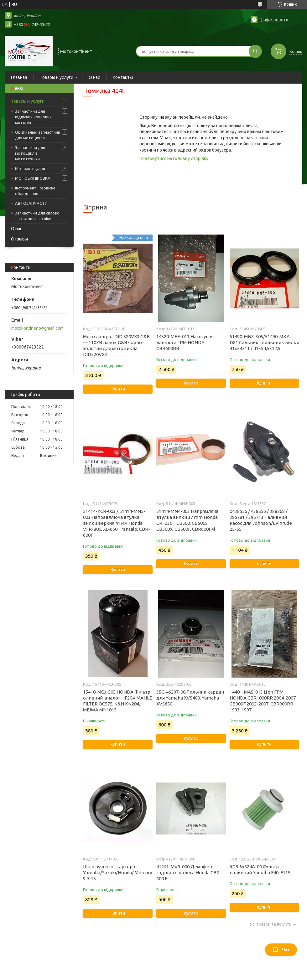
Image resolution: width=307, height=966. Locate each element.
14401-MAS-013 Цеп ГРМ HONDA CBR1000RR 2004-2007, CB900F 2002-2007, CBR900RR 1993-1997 (263, 700)
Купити (118, 388)
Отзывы (19, 238)
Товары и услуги (56, 77)
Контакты (123, 77)
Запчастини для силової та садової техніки (38, 216)
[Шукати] (255, 51)
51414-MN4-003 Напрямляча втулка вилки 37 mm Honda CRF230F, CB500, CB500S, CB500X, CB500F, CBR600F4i (187, 520)
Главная (19, 77)
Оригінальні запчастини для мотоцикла (37, 135)
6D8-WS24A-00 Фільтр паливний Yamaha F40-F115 (260, 869)
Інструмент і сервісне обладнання (35, 191)
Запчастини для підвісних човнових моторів (33, 117)
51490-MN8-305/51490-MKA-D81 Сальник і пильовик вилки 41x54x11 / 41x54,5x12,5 (264, 342)
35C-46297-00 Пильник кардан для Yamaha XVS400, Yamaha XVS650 (190, 697)
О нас (94, 77)
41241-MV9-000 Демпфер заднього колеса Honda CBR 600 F (188, 872)
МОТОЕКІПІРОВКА (32, 178)
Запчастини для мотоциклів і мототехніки (30, 153)
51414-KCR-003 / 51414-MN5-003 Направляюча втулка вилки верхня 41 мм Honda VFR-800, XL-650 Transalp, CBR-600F (116, 523)
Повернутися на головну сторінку (173, 158)
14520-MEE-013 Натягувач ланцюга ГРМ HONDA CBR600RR (185, 342)
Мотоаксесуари (30, 168)
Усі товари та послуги (270, 924)
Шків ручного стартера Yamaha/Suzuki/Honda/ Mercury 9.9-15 (117, 872)
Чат (281, 950)
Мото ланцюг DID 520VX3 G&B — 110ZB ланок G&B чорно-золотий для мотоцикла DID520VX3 (116, 345)
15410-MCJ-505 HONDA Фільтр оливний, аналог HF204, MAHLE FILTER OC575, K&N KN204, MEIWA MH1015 (117, 700)
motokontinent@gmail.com (37, 328)
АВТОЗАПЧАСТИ (31, 203)
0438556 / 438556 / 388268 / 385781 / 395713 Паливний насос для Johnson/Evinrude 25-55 (261, 520)
